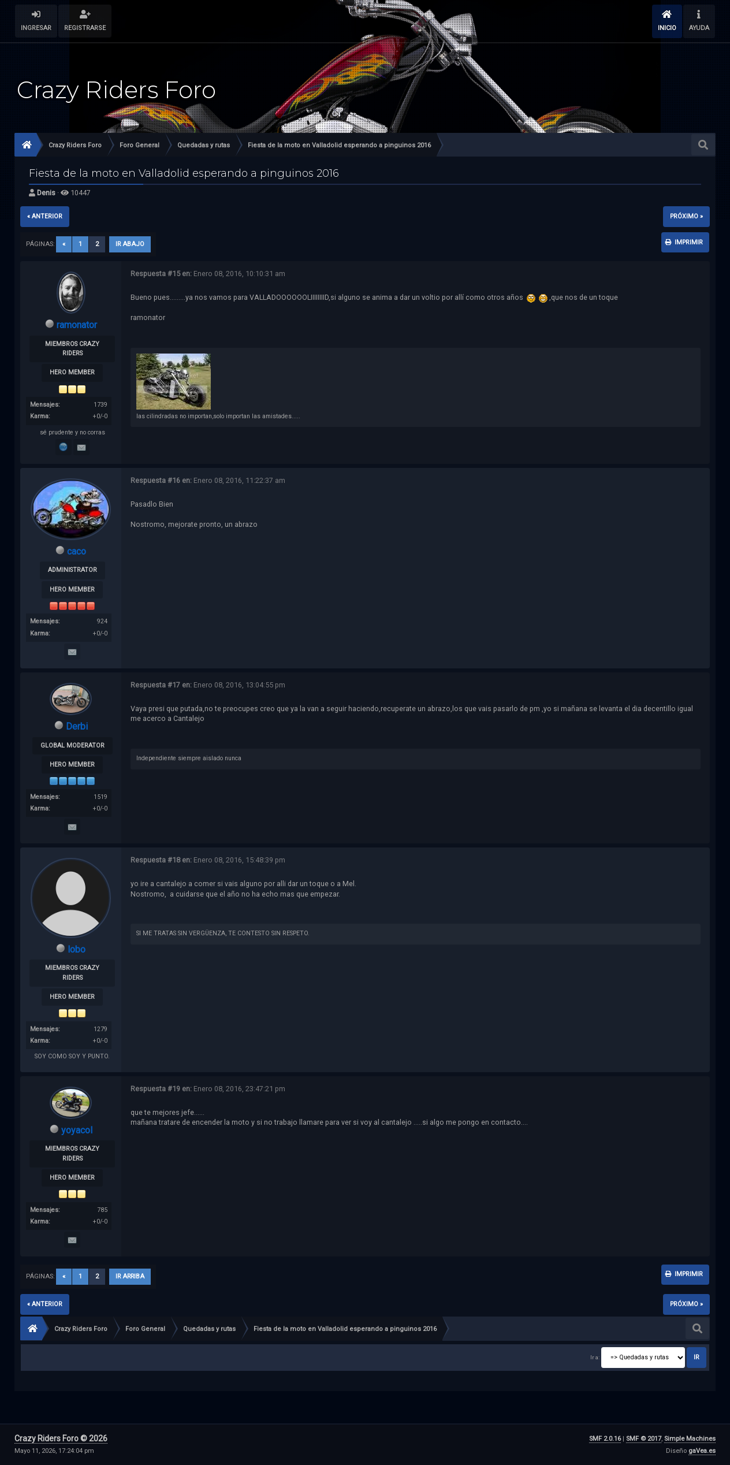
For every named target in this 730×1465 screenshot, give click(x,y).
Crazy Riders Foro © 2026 (60, 1438)
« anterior (44, 216)
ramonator (77, 324)
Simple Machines (690, 1438)
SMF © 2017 (643, 1438)
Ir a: (594, 1357)
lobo (76, 949)
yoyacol (76, 1130)
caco (76, 551)
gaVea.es (702, 1451)
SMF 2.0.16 (605, 1438)
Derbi (77, 726)
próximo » (686, 216)
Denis (46, 192)
